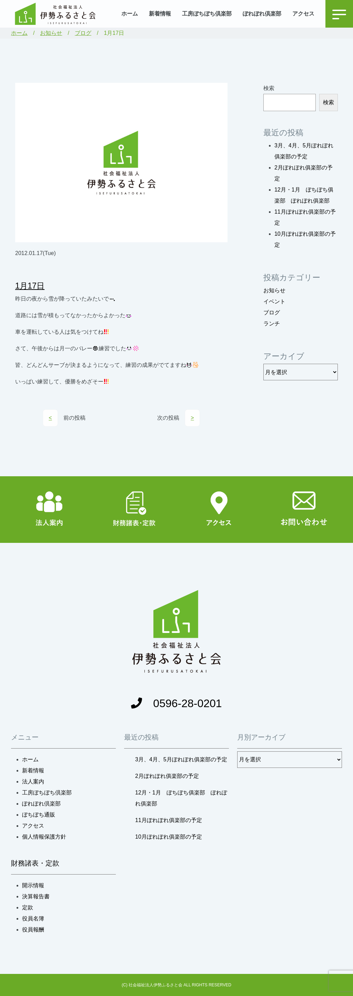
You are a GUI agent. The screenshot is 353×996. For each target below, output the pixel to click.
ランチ (271, 323)
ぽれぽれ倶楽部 (262, 14)
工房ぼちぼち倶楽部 (207, 14)
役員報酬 (33, 929)
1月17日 (29, 285)
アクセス (303, 14)
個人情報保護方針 (44, 837)
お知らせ (51, 33)
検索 (268, 88)
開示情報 (33, 885)
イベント (274, 301)
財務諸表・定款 (35, 863)
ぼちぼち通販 (38, 815)
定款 (27, 907)
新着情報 (160, 14)
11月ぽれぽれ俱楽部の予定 (168, 820)
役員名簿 (33, 918)
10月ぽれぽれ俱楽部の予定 (168, 837)
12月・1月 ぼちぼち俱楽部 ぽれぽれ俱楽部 (181, 798)
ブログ (83, 33)
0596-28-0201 (176, 703)
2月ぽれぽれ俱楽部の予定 (167, 776)
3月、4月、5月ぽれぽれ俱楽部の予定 (181, 759)
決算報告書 (36, 896)
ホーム (129, 14)
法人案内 (33, 781)
